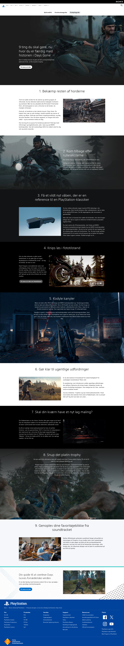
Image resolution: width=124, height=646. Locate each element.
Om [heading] (5, 610)
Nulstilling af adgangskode (70, 623)
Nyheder (34, 5)
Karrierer (6, 615)
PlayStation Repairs (68, 620)
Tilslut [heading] (104, 610)
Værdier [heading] (46, 610)
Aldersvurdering (86, 618)
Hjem (5, 606)
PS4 (15, 5)
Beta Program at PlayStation (109, 632)
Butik (40, 5)
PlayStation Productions (10, 620)
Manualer (65, 628)
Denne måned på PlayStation (16, 606)
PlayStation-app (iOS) (107, 627)
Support (45, 5)
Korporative (7, 623)
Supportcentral (67, 613)
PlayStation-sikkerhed (68, 615)
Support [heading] (65, 610)
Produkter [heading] (27, 610)
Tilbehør (27, 5)
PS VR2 (25, 618)
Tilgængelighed (47, 615)
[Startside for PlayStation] (3, 5)
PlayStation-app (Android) (109, 629)
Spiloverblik (48, 10)
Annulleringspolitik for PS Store (90, 615)
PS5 (11, 5)
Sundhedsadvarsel (87, 620)
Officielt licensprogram (88, 625)
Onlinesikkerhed (47, 618)
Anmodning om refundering (70, 625)
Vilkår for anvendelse (88, 613)
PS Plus (21, 5)
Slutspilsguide (74, 10)
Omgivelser (46, 613)
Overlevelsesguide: (61, 10)
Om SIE (6, 613)
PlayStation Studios (9, 618)
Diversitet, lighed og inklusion (51, 620)
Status (64, 618)
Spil (7, 5)
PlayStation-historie (9, 625)
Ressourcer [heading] (86, 610)
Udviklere (84, 623)
